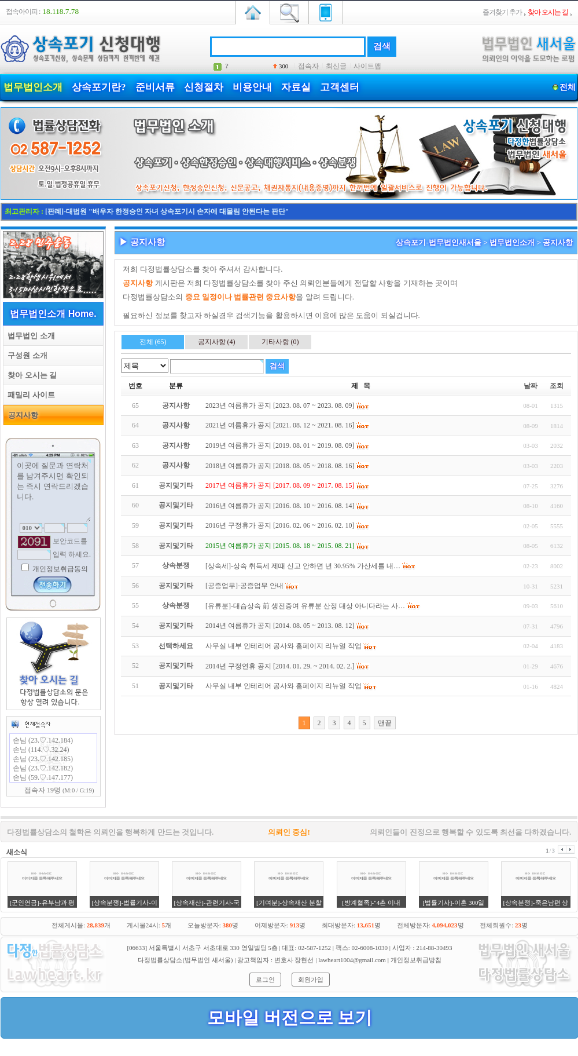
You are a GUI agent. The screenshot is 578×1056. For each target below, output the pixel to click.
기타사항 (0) (280, 342)
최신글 (336, 66)
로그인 (265, 979)
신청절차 (203, 87)
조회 (557, 386)
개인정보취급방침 (416, 959)
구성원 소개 (25, 355)
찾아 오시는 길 (30, 375)
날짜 (530, 386)
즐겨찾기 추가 (502, 12)
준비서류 (155, 87)
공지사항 (21, 415)
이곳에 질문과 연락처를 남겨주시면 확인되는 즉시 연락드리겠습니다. (53, 490)
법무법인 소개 (29, 335)
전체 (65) (153, 342)
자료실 (296, 87)
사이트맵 (367, 66)
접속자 (308, 66)
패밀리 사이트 (29, 394)
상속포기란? (99, 87)
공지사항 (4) (216, 342)
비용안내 (252, 87)
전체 (567, 87)
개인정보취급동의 (59, 569)
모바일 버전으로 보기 (289, 1017)
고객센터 (339, 87)
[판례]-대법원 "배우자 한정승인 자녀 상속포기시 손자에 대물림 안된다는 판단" (167, 211)
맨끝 (385, 723)
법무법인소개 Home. (53, 314)
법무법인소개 (32, 87)
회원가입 (310, 979)
